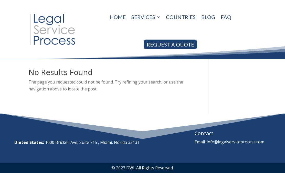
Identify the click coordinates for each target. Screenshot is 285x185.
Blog (208, 17)
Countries (181, 17)
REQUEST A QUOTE (170, 44)
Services (143, 17)
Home (118, 17)
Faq (226, 17)
